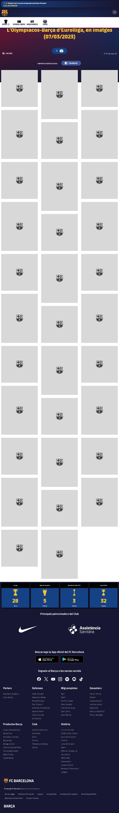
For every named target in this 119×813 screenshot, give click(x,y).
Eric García (36, 718)
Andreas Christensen (41, 708)
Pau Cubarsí (37, 704)
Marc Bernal (66, 715)
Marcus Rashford (97, 711)
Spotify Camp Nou (40, 730)
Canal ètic (36, 733)
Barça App (7, 740)
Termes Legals (10, 794)
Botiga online (8, 744)
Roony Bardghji (96, 715)
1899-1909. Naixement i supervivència (67, 761)
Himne (35, 740)
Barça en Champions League (70, 770)
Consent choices (32, 798)
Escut (34, 737)
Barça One (7, 733)
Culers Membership (11, 730)
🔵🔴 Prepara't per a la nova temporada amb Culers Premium (25, 4)
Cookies (40, 794)
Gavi (63, 694)
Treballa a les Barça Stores (40, 746)
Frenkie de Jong (68, 708)
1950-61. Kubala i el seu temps (69, 753)
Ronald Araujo (38, 701)
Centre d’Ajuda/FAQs (12, 747)
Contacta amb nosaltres (69, 794)
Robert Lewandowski (96, 699)
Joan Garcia (8, 697)
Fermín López (67, 701)
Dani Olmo (65, 711)
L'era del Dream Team (67, 746)
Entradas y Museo (11, 737)
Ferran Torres (95, 694)
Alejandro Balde (39, 697)
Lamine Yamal (96, 704)
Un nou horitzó (67, 730)
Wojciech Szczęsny (11, 694)
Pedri (63, 697)
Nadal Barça (8, 758)
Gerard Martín (38, 711)
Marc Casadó (66, 704)
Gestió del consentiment (14, 798)
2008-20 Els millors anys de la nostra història (69, 737)
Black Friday (8, 754)
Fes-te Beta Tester (10, 751)
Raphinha (94, 708)
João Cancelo (38, 694)
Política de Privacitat (26, 794)
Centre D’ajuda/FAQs (88, 794)
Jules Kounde (38, 715)
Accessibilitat (52, 794)
